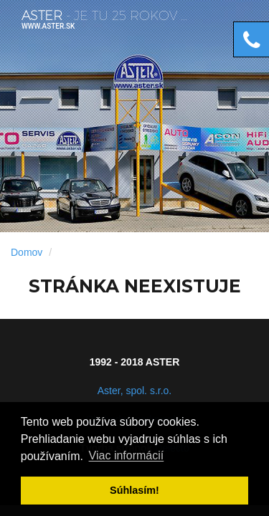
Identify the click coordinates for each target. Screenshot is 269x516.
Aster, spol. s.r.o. (135, 390)
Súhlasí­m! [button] (134, 490)
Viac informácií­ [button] (126, 456)
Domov (26, 252)
